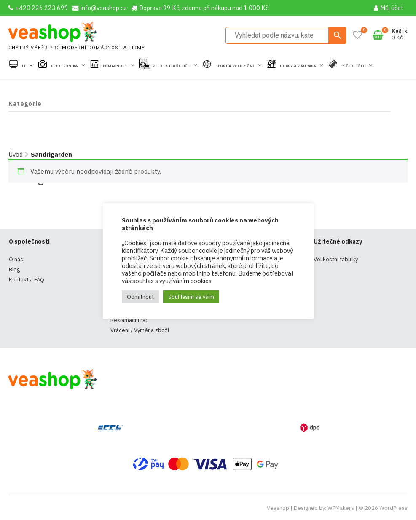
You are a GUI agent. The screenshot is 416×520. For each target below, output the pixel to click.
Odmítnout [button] (140, 296)
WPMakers (340, 508)
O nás (16, 259)
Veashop (278, 508)
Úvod (15, 154)
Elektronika (65, 66)
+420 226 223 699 (38, 8)
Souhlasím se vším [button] (191, 296)
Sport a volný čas (235, 66)
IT (24, 66)
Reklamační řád (129, 320)
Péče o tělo (354, 66)
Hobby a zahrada (298, 66)
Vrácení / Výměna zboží (139, 330)
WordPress (393, 508)
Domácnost (116, 66)
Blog (14, 269)
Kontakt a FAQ (26, 279)
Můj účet (388, 8)
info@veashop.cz (99, 8)
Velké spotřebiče (172, 66)
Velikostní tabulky (336, 259)
